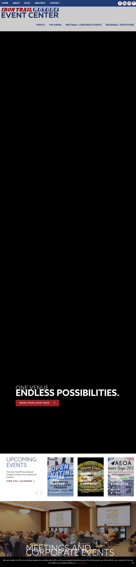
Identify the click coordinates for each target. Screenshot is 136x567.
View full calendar (20, 481)
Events (40, 25)
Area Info (40, 3)
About (16, 3)
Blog (27, 3)
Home (5, 3)
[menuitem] (5, 3)
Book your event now (37, 402)
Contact (55, 3)
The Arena (55, 25)
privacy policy (80, 563)
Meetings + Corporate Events (84, 25)
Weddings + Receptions (120, 25)
